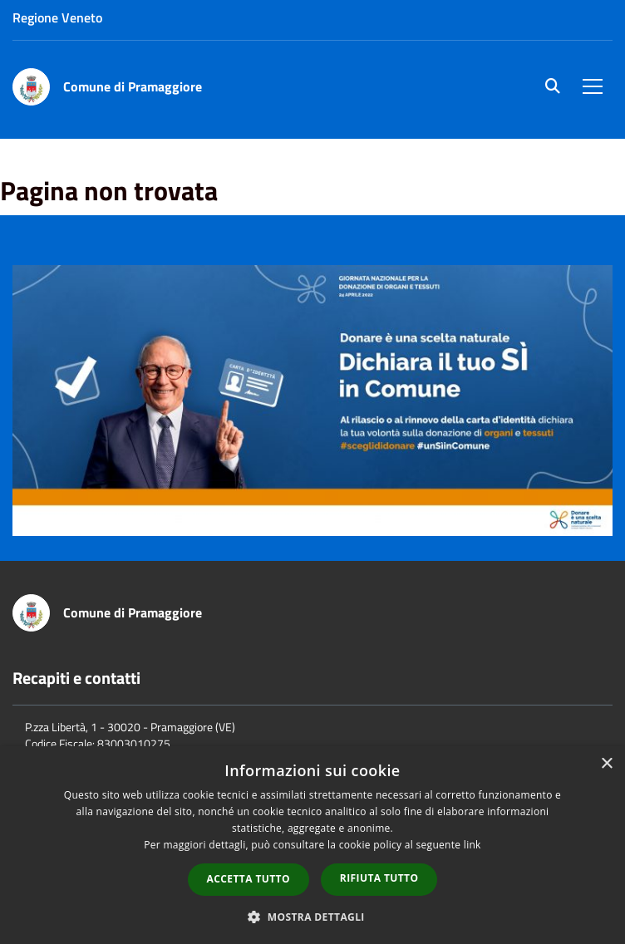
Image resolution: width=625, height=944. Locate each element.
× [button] (606, 764)
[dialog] (312, 845)
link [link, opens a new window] (472, 845)
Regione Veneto (57, 17)
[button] (312, 916)
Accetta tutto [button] (248, 879)
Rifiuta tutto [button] (379, 878)
